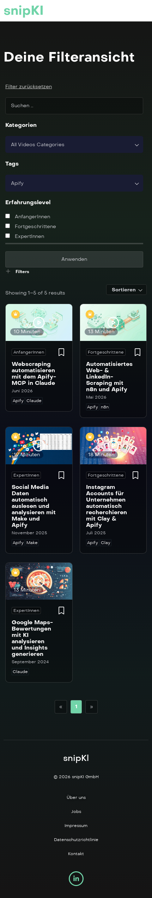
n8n (105, 407)
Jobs (76, 811)
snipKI (24, 10)
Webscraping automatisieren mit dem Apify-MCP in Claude (34, 373)
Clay (105, 542)
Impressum (76, 825)
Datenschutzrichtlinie (76, 839)
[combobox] (74, 144)
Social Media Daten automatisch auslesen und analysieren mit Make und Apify (34, 506)
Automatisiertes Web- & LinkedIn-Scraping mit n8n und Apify (109, 377)
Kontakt (76, 853)
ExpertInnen (24, 236)
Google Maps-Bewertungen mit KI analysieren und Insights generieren (32, 638)
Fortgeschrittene (30, 227)
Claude (34, 400)
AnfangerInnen (27, 217)
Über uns (76, 797)
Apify (18, 400)
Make (32, 542)
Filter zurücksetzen (28, 87)
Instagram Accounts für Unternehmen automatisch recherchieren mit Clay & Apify (106, 506)
